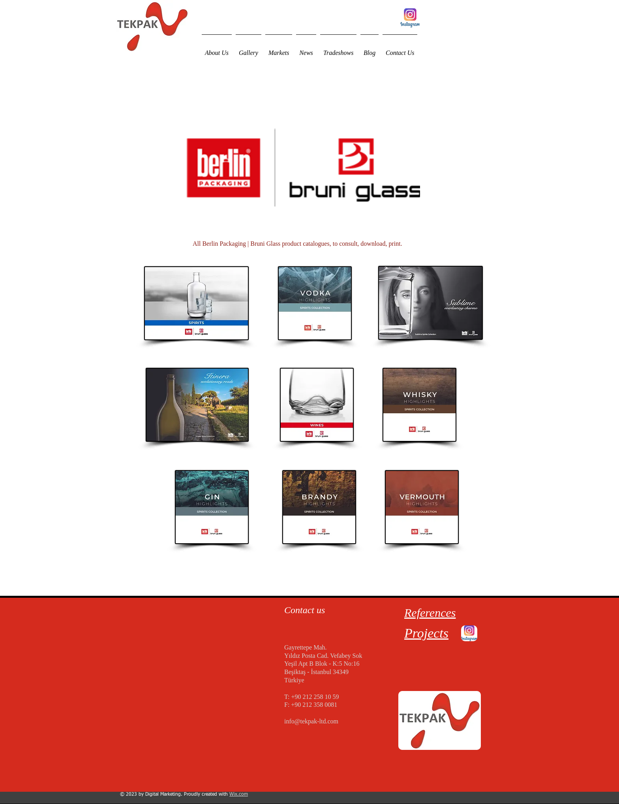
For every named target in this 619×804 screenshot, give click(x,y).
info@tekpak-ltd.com (311, 721)
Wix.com (238, 794)
